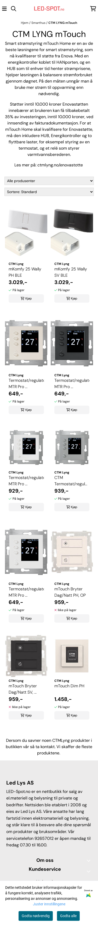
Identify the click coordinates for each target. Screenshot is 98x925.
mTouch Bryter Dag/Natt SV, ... (23, 689)
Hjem (25, 23)
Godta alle (68, 916)
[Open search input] (13, 8)
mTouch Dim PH (69, 686)
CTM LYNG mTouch (62, 23)
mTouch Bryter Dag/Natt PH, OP (70, 592)
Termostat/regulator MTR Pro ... (26, 383)
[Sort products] (49, 192)
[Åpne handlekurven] (93, 8)
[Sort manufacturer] (49, 181)
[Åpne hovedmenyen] (4, 8)
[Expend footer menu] (90, 871)
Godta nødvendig (36, 916)
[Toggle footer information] (89, 860)
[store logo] (49, 8)
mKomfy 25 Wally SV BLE (70, 272)
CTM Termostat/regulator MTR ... (72, 481)
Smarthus (38, 23)
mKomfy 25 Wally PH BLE (25, 272)
